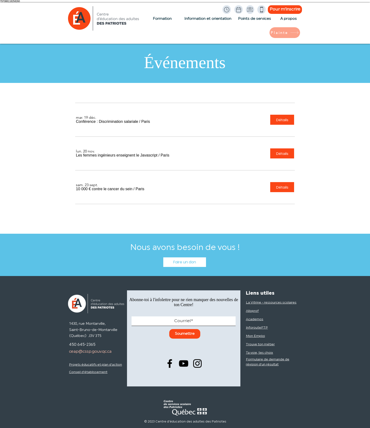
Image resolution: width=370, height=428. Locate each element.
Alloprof (252, 311)
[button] (107, 121)
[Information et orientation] (208, 21)
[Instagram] (197, 363)
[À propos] (288, 21)
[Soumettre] (184, 334)
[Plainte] (285, 32)
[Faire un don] (184, 262)
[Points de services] (254, 21)
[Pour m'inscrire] (285, 9)
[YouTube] (183, 363)
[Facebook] (169, 363)
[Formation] (162, 21)
